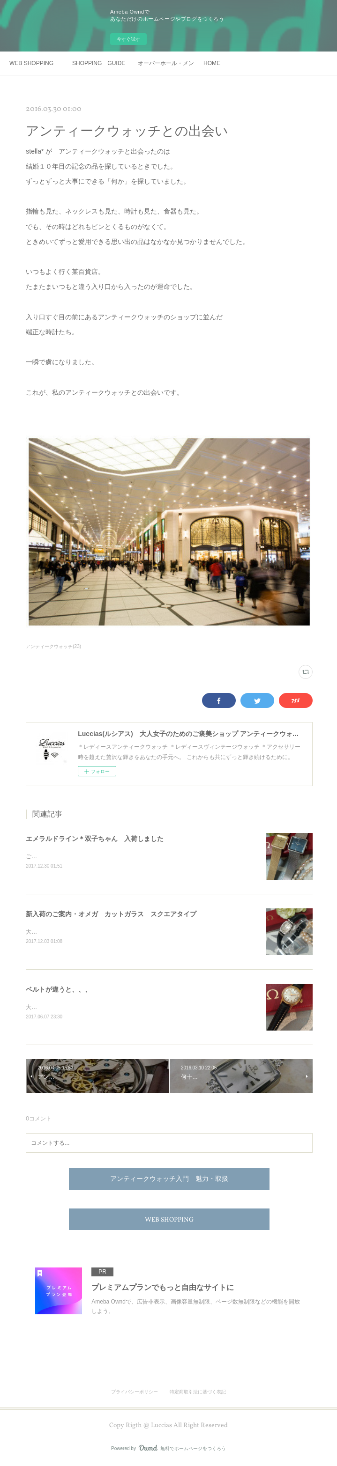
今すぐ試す (128, 39)
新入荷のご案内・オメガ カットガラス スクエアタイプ (111, 914)
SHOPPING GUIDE (98, 63)
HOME (211, 63)
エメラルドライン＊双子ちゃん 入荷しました (95, 838)
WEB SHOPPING (31, 63)
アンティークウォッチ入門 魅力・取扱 (169, 1181)
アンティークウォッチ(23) (53, 646)
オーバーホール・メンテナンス (166, 63)
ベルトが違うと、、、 (58, 991)
